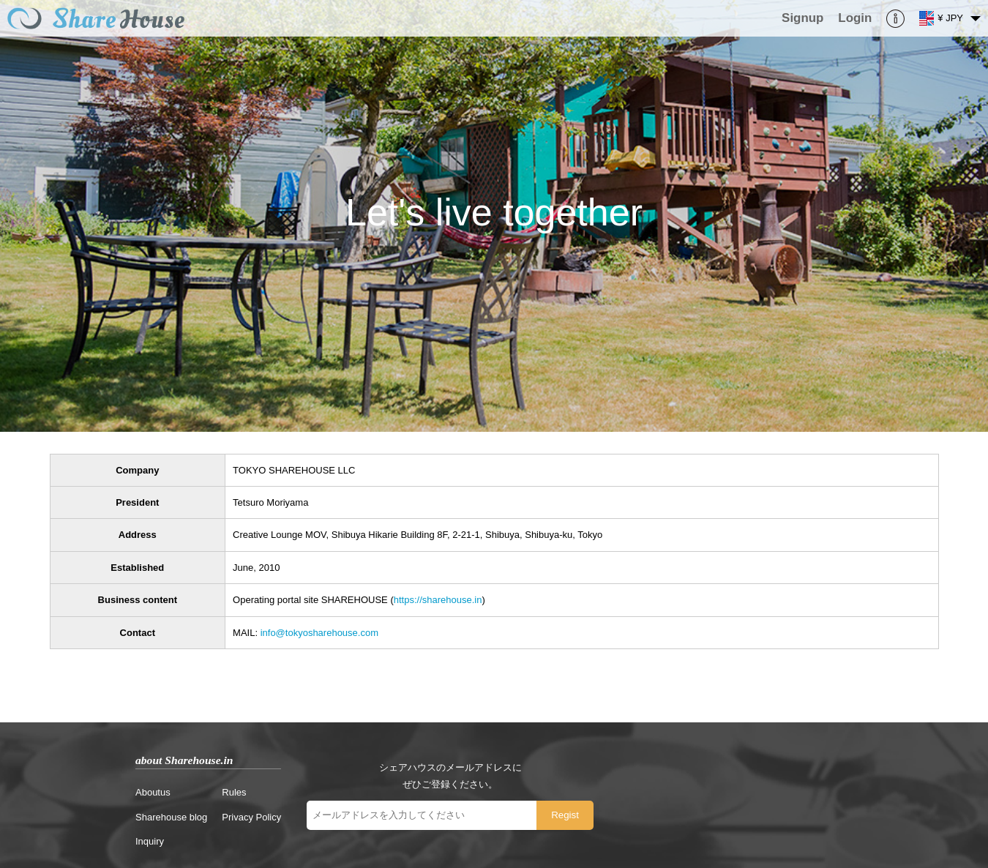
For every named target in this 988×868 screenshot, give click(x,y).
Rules (234, 792)
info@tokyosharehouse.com (319, 632)
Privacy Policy (251, 817)
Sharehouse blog (171, 817)
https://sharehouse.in (438, 599)
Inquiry (149, 841)
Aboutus (153, 792)
